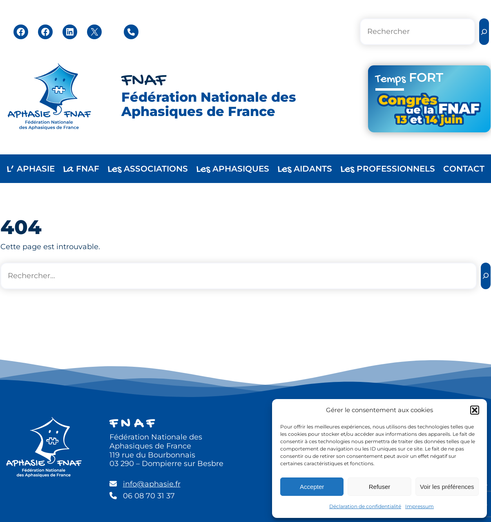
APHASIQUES (232, 169)
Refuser (380, 486)
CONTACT (463, 169)
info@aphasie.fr (152, 484)
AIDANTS (304, 169)
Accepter (312, 486)
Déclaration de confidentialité (365, 506)
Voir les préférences (447, 486)
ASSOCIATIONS (147, 169)
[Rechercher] (484, 31)
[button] (475, 410)
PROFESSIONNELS (387, 169)
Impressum (419, 506)
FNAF (143, 81)
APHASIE (31, 169)
